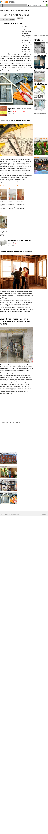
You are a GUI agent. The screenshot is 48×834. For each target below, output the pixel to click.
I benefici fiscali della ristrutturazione (16, 251)
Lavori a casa (3, 466)
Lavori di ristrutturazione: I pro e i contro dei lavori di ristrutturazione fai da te (15, 321)
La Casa (15, 10)
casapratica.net (8, 10)
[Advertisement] (12, 38)
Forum (29, 5)
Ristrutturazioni (4, 453)
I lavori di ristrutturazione (11, 23)
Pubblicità (44, 514)
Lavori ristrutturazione (6, 493)
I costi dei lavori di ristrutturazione (15, 120)
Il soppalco (3, 480)
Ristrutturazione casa (23, 10)
